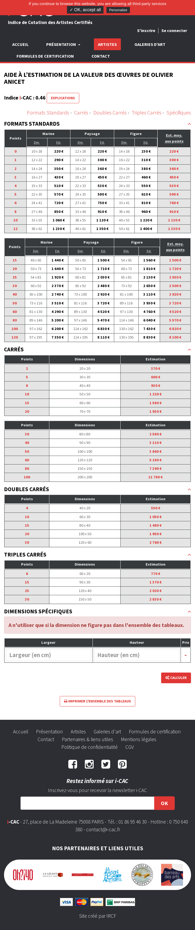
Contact (100, 56)
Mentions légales (138, 739)
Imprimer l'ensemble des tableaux (97, 701)
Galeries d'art (149, 44)
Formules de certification (45, 56)
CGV (129, 747)
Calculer (176, 677)
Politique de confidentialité (89, 747)
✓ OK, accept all (85, 9)
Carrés (81, 112)
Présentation (49, 731)
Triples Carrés (146, 112)
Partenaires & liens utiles (87, 739)
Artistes (107, 44)
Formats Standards (48, 112)
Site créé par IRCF (97, 916)
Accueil (20, 44)
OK (164, 803)
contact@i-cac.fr (103, 829)
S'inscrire (146, 30)
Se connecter (174, 30)
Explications (63, 98)
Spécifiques (178, 112)
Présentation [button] (61, 44)
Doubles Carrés (110, 112)
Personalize (118, 10)
